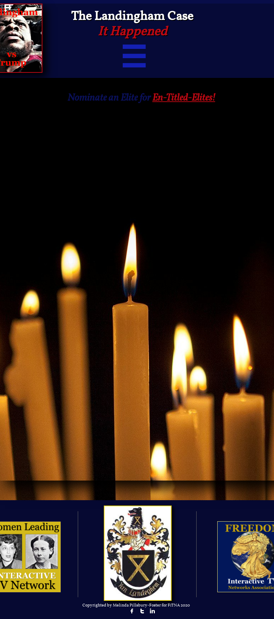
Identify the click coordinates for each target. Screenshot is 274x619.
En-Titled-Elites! (183, 98)
